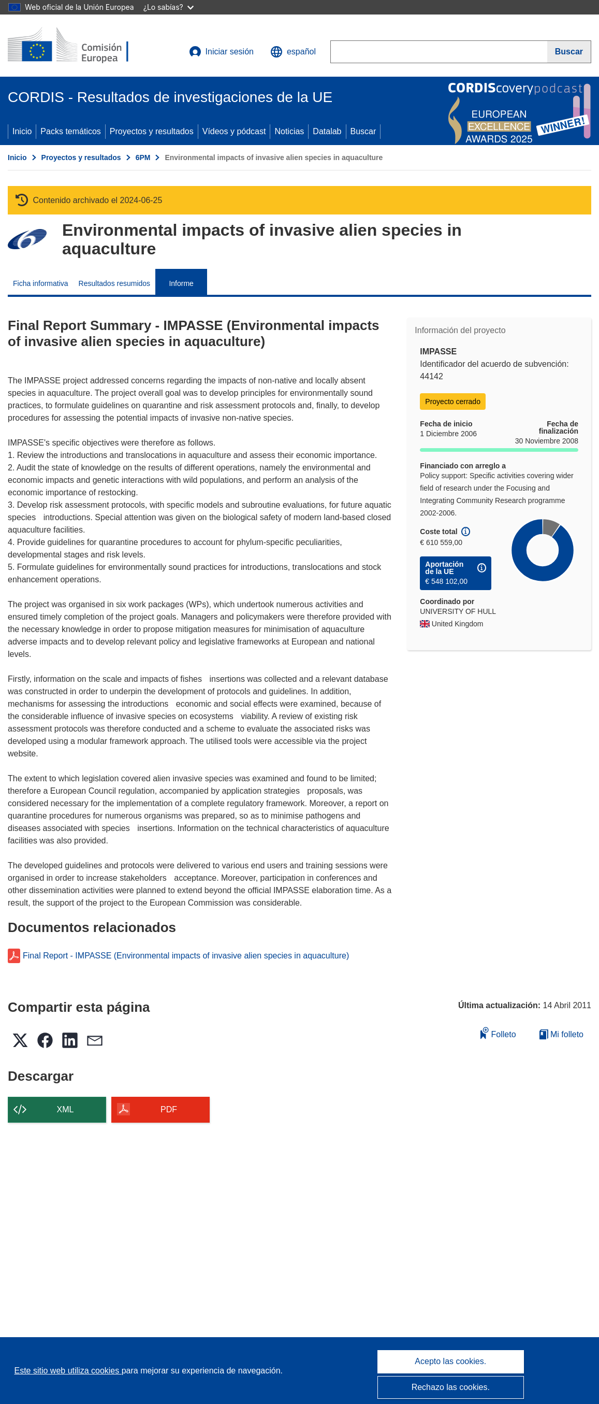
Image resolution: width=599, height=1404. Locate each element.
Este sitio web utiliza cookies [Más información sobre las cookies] (68, 1370)
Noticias (289, 131)
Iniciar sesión (221, 52)
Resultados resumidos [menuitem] (115, 283)
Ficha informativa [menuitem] (40, 283)
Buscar (363, 131)
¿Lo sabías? (168, 7)
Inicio (22, 131)
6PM (143, 157)
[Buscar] (569, 51)
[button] (293, 51)
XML (65, 1109)
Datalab (327, 131)
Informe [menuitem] (181, 283)
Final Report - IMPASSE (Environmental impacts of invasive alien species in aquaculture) (186, 956)
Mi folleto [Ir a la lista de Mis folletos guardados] (561, 1034)
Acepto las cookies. (450, 1361)
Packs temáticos (70, 131)
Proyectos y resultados (152, 131)
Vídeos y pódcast (234, 131)
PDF (168, 1109)
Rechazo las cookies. (451, 1387)
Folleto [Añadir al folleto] (498, 1033)
